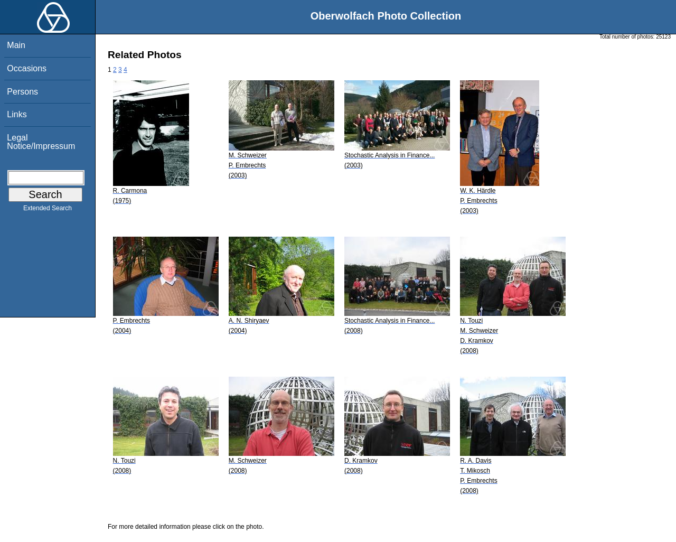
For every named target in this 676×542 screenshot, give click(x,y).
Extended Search (47, 210)
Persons (22, 91)
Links (16, 114)
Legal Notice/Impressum (41, 142)
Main (16, 45)
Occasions (26, 68)
